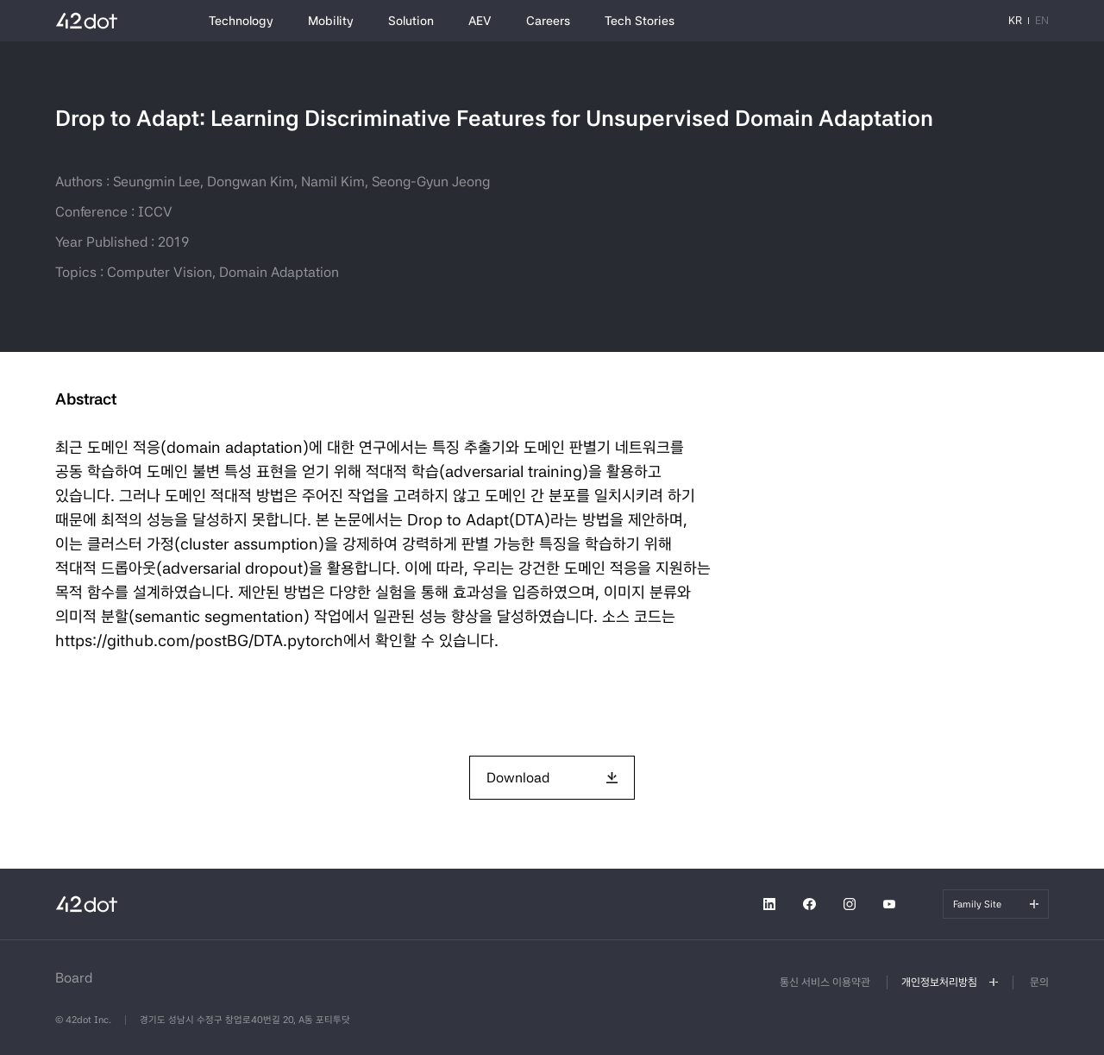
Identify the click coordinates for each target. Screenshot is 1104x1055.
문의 (1039, 982)
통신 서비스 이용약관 (825, 982)
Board (73, 978)
